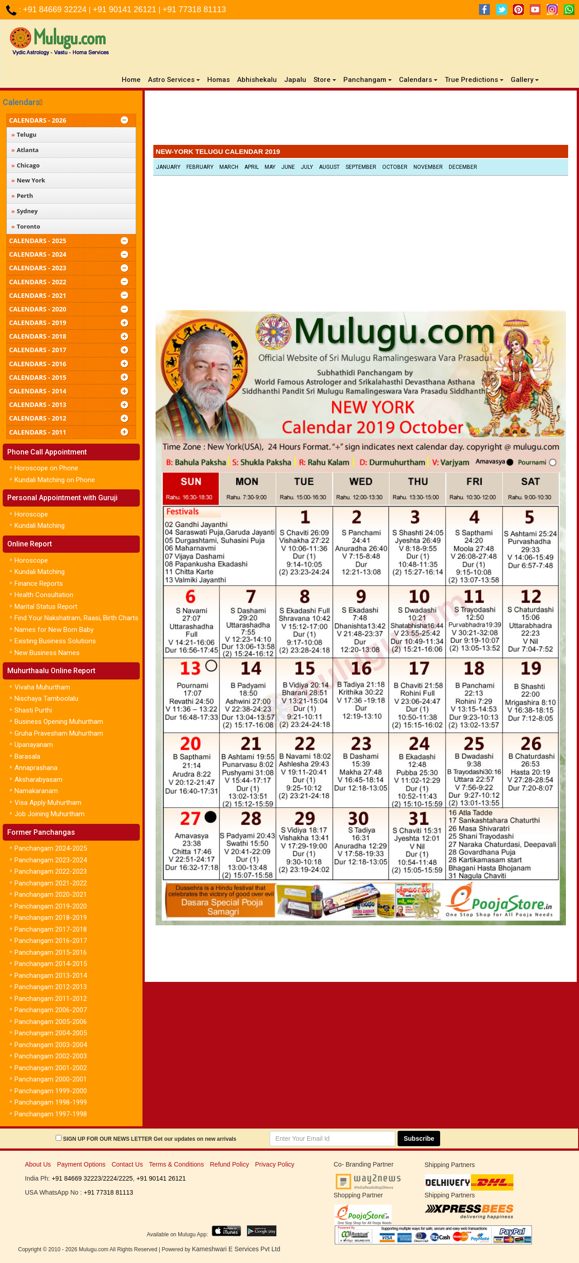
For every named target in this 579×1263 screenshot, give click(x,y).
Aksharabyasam (38, 779)
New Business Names (47, 653)
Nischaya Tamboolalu (46, 698)
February (200, 167)
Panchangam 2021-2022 (50, 883)
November (428, 167)
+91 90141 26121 (126, 9)
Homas (218, 80)
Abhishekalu (257, 80)
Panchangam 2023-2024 (50, 860)
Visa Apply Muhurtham (47, 803)
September (361, 167)
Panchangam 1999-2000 (50, 1091)
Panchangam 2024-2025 (50, 848)
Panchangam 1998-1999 (50, 1102)
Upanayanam (33, 745)
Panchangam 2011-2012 (50, 999)
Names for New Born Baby (54, 630)
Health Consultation (43, 595)
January (168, 167)
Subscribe (418, 1138)
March (228, 167)
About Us (38, 1164)
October (395, 167)
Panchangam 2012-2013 (50, 987)
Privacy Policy (274, 1164)
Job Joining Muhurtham (49, 814)
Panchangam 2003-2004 (50, 1045)
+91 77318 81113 (194, 9)
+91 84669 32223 (76, 1178)
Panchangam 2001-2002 (50, 1068)
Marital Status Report (45, 607)
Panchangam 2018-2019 (50, 918)
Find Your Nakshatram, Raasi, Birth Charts (76, 618)
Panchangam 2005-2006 (50, 1022)
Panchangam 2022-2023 (50, 871)
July (307, 167)
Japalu (295, 80)
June (288, 167)
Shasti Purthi (33, 710)
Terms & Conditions (176, 1164)
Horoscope (31, 514)
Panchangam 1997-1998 (50, 1114)
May (270, 167)
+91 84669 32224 (56, 9)
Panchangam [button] (367, 80)
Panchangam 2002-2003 (50, 1056)
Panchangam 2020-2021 (50, 894)
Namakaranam (36, 791)
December (463, 167)
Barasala (27, 756)
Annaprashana (35, 768)
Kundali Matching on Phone (54, 480)
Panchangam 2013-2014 (50, 975)
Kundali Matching (39, 525)
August (329, 167)
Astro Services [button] (174, 80)
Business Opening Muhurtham (58, 722)
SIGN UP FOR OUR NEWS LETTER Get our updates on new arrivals (149, 1139)
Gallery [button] (525, 80)
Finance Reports (38, 583)
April (251, 167)
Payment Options (81, 1164)
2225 (126, 1178)
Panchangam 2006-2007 (50, 1010)
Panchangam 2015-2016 (50, 952)
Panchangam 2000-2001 (50, 1079)
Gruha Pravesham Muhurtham (58, 733)
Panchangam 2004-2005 (50, 1033)
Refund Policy (229, 1164)
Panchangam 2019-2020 (50, 906)
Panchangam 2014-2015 (50, 964)
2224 (110, 1178)
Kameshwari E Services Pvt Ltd (236, 1249)
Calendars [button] (418, 80)
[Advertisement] (360, 120)
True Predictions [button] (474, 80)
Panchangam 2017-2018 (50, 929)
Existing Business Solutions (55, 641)
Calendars (21, 102)
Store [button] (324, 80)
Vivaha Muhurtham (42, 687)
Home (133, 79)
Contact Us (127, 1164)
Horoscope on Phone (46, 468)
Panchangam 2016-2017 (50, 941)
